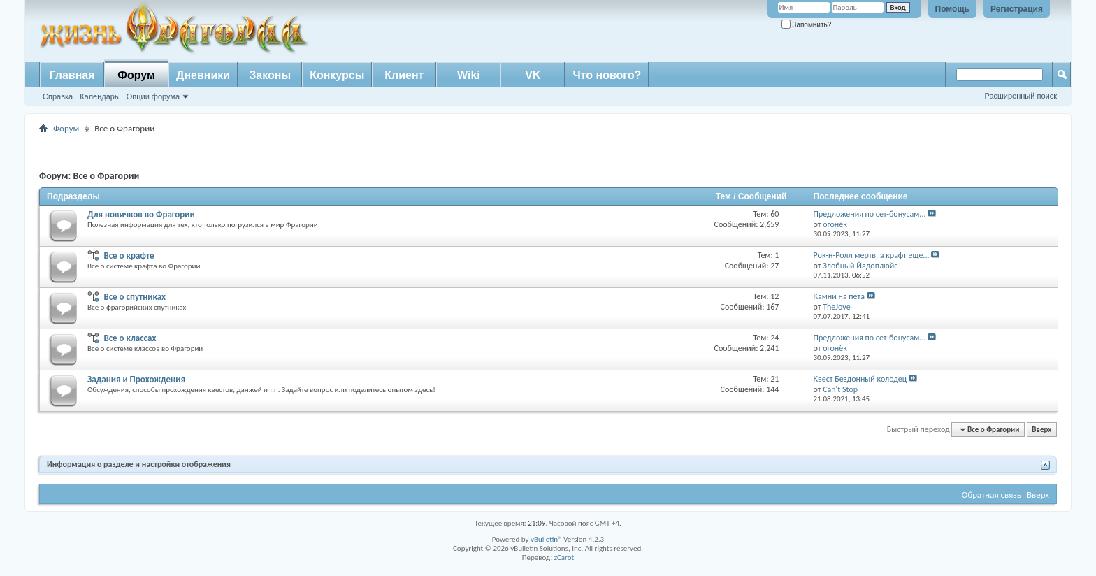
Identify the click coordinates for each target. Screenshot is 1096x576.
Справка (58, 96)
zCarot (564, 557)
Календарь (99, 96)
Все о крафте (128, 255)
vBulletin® (546, 539)
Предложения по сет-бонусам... (870, 214)
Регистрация (1016, 9)
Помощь (952, 9)
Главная (71, 75)
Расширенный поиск (1020, 96)
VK (532, 75)
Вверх (1041, 429)
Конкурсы (337, 75)
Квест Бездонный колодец (860, 379)
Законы (270, 75)
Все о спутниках (134, 296)
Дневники (203, 75)
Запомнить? (806, 25)
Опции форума (153, 96)
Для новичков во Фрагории (141, 214)
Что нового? (606, 75)
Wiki (468, 75)
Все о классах (129, 338)
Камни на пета (839, 296)
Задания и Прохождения (136, 379)
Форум (136, 75)
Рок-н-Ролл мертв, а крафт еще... (872, 255)
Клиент (404, 75)
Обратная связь (991, 494)
